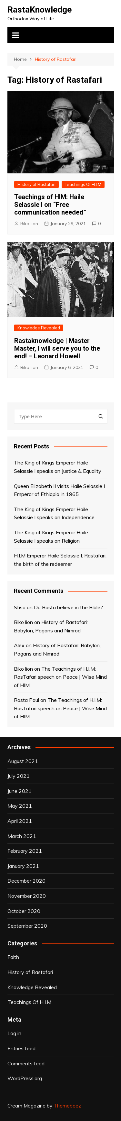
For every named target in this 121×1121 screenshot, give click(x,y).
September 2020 (27, 926)
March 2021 (21, 836)
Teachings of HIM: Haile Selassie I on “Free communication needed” (50, 204)
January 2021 (23, 866)
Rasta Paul (26, 700)
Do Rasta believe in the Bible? (68, 607)
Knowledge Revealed (38, 327)
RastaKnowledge (39, 9)
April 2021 (19, 821)
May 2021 (19, 806)
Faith (13, 957)
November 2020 (26, 896)
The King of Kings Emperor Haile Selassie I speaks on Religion (51, 536)
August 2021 (22, 761)
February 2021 (24, 851)
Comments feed (26, 1063)
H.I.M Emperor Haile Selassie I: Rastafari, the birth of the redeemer (60, 559)
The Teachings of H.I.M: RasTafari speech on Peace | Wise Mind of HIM (60, 677)
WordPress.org (24, 1078)
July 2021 (18, 776)
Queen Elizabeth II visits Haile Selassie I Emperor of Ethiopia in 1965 (59, 490)
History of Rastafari (36, 184)
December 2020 (26, 881)
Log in (14, 1033)
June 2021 (19, 791)
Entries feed (21, 1048)
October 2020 (23, 911)
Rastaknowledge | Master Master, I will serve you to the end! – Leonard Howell (57, 348)
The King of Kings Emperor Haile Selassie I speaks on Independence (54, 513)
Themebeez (67, 1106)
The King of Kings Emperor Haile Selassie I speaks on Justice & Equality (57, 466)
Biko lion (29, 223)
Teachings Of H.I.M (83, 184)
